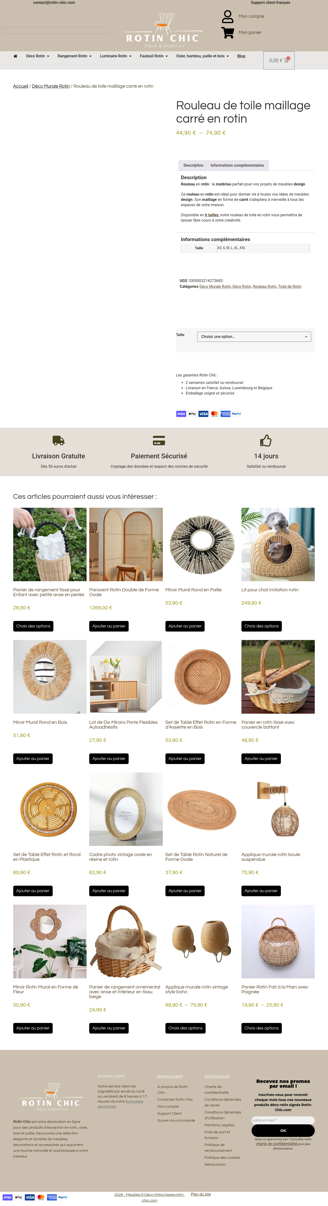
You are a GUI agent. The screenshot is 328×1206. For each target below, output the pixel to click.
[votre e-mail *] (283, 1120)
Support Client (169, 1113)
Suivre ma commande (176, 1120)
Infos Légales (216, 1076)
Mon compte (168, 1106)
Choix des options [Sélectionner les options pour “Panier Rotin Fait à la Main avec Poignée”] (262, 1028)
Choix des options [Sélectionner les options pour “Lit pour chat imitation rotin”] (262, 626)
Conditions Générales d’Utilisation (222, 1115)
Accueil (20, 86)
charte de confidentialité (276, 1143)
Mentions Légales (219, 1125)
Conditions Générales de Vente (222, 1102)
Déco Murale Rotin (51, 86)
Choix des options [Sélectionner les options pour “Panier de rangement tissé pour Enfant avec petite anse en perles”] (33, 626)
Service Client (170, 1076)
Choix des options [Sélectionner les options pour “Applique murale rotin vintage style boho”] (186, 1028)
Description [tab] (193, 165)
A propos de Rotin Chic (172, 1089)
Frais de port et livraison (217, 1135)
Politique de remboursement (218, 1148)
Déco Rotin (242, 286)
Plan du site (201, 1194)
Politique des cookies (222, 1158)
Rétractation (215, 1164)
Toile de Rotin (290, 286)
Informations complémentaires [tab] (237, 165)
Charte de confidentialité (216, 1089)
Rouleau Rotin (265, 286)
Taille (180, 335)
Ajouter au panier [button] (109, 626)
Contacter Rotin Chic (175, 1099)
